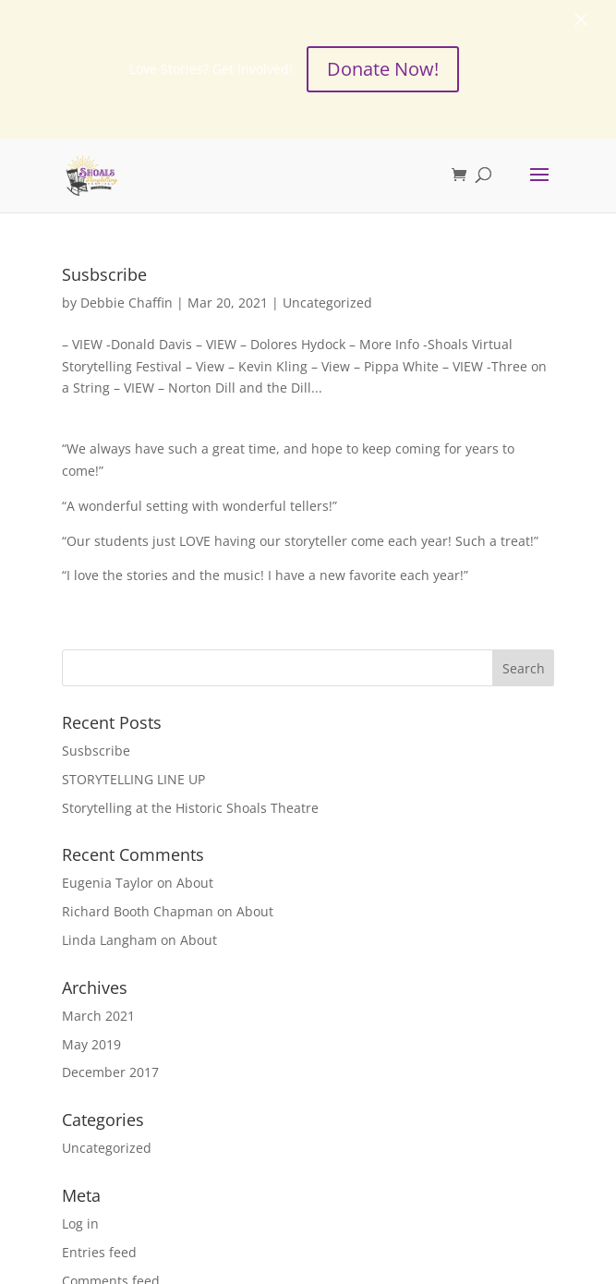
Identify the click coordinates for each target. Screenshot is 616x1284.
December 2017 (110, 1072)
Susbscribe (104, 274)
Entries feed (99, 1252)
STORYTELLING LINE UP (133, 779)
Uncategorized (327, 302)
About (194, 882)
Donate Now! (383, 68)
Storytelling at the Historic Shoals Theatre (190, 807)
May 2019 (91, 1043)
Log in (80, 1223)
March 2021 (98, 1015)
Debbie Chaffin (126, 302)
